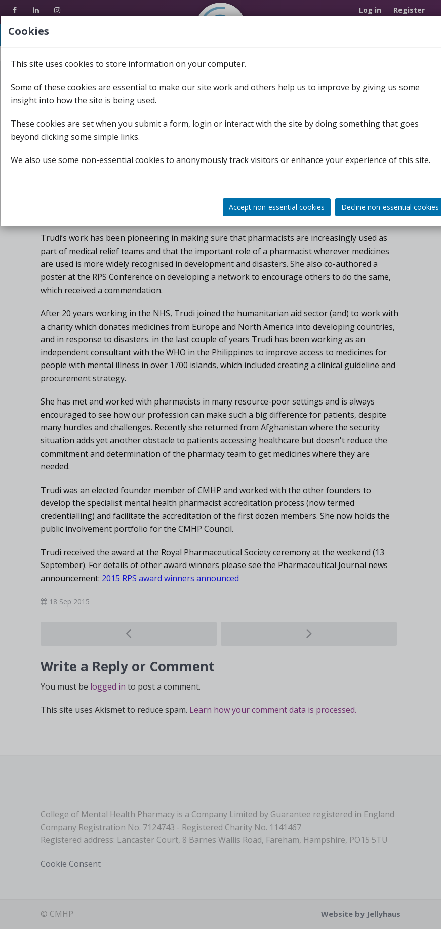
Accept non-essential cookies (277, 207)
